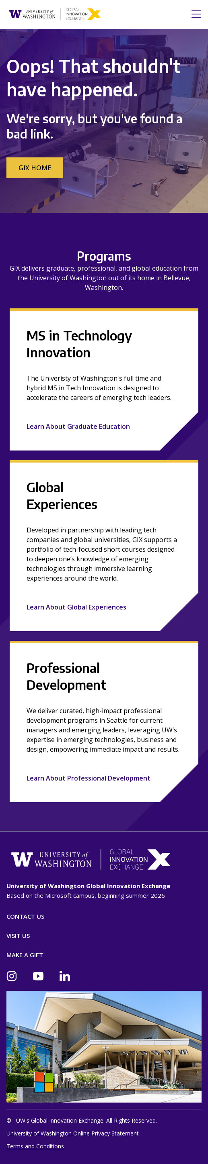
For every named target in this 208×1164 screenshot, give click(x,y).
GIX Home (35, 167)
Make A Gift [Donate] (24, 955)
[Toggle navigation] (194, 14)
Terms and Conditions (35, 1146)
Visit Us (18, 936)
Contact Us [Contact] (25, 916)
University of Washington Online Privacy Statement (72, 1133)
